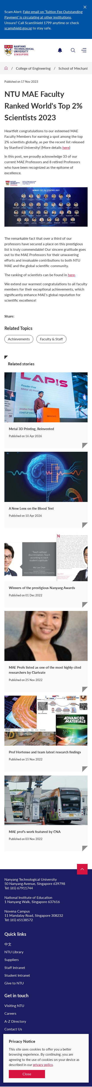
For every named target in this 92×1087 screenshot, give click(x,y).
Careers (10, 1013)
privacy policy (43, 1065)
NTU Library (13, 952)
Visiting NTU (14, 1005)
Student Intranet (17, 975)
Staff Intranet (14, 967)
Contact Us (13, 1029)
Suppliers (11, 959)
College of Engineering (33, 68)
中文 (7, 944)
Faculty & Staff (51, 339)
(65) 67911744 (21, 888)
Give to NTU (14, 983)
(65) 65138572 (21, 920)
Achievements (19, 339)
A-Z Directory (15, 1021)
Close (27, 1074)
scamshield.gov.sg (18, 28)
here (65, 147)
